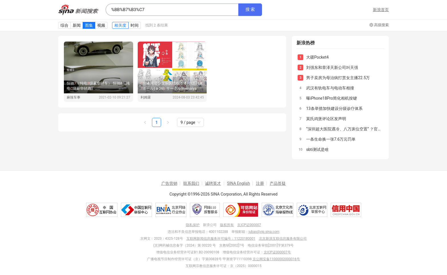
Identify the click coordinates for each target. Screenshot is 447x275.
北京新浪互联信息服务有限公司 (283, 239)
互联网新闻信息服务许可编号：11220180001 (220, 239)
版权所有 (227, 225)
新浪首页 (381, 9)
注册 (260, 183)
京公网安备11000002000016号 (276, 259)
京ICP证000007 (249, 225)
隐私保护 (193, 225)
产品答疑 (278, 183)
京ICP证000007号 (277, 252)
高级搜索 (379, 25)
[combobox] (171, 9)
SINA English (238, 183)
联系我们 (191, 183)
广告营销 (169, 183)
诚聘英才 (213, 183)
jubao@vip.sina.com (264, 232)
